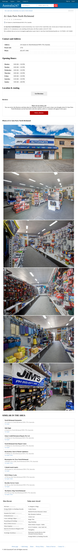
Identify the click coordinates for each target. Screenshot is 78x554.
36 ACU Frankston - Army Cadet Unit (37, 527)
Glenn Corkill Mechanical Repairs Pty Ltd (17, 436)
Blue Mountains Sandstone (34, 514)
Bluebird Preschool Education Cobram (37, 511)
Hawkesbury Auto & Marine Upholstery (16, 451)
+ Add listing (24, 546)
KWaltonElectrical (11, 515)
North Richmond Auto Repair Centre (16, 444)
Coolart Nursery (32, 509)
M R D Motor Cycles (11, 475)
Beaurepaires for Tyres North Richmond (16, 459)
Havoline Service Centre (12, 483)
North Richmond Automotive (13, 420)
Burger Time (31, 519)
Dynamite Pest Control (13, 513)
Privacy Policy (40, 546)
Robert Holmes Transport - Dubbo (36, 524)
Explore (12, 1)
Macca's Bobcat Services (13, 523)
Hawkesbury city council (18, 10)
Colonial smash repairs (11, 467)
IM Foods (9, 506)
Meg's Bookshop (32, 522)
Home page (5, 1)
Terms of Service (51, 546)
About (18, 1)
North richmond (28, 10)
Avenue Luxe (31, 517)
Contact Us (25, 1)
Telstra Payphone (11, 526)
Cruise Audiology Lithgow (12, 518)
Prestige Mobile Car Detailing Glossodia (38, 536)
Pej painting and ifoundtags (14, 521)
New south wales (8, 10)
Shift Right (8, 428)
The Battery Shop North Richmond (15, 491)
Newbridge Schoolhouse (13, 533)
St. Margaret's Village (33, 506)
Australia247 (10, 5)
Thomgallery (31, 529)
